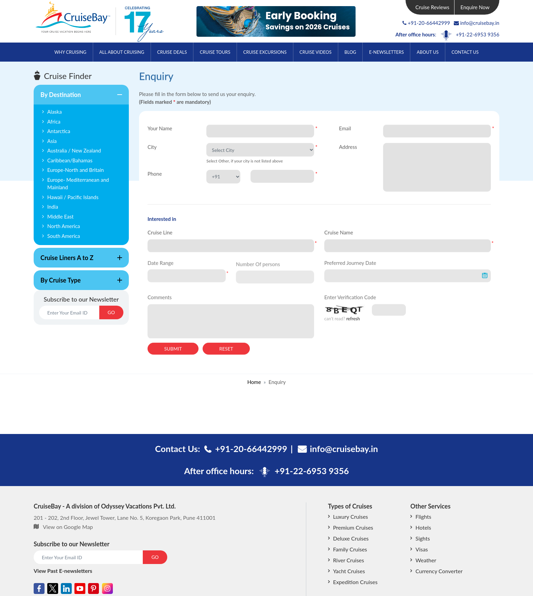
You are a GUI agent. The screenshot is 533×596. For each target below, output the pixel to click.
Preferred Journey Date (350, 266)
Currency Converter (438, 571)
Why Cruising (70, 52)
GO (111, 312)
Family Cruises (350, 549)
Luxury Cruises (350, 516)
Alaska (54, 112)
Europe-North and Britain (75, 170)
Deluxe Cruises (351, 538)
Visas (421, 549)
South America (63, 236)
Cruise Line (160, 233)
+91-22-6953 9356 (477, 34)
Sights (422, 538)
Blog (350, 52)
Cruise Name (338, 233)
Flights (423, 516)
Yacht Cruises (349, 571)
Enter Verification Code (350, 302)
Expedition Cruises (355, 582)
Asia (52, 141)
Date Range (160, 266)
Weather (425, 560)
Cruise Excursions (265, 52)
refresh (353, 323)
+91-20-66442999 (429, 23)
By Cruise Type (78, 283)
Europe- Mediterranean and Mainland (78, 184)
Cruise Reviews (432, 7)
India (52, 207)
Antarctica (58, 131)
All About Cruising (121, 52)
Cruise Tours (215, 52)
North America (63, 226)
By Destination (78, 97)
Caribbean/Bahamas (69, 160)
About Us (428, 52)
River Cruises (348, 560)
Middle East (60, 216)
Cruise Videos (315, 52)
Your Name (160, 129)
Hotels (423, 527)
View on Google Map (68, 526)
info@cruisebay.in (476, 23)
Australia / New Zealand (74, 150)
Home (254, 382)
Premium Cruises (353, 527)
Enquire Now (475, 7)
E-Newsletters (386, 52)
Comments (160, 302)
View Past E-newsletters (63, 570)
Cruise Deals (172, 52)
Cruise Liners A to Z (78, 261)
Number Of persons (258, 271)
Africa (54, 121)
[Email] (69, 312)
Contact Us (465, 52)
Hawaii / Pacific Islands (73, 197)
